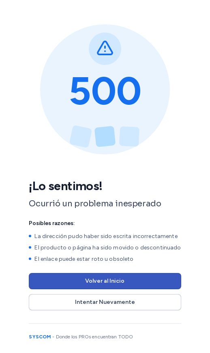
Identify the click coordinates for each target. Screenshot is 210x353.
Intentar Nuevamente (105, 302)
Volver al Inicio (104, 280)
